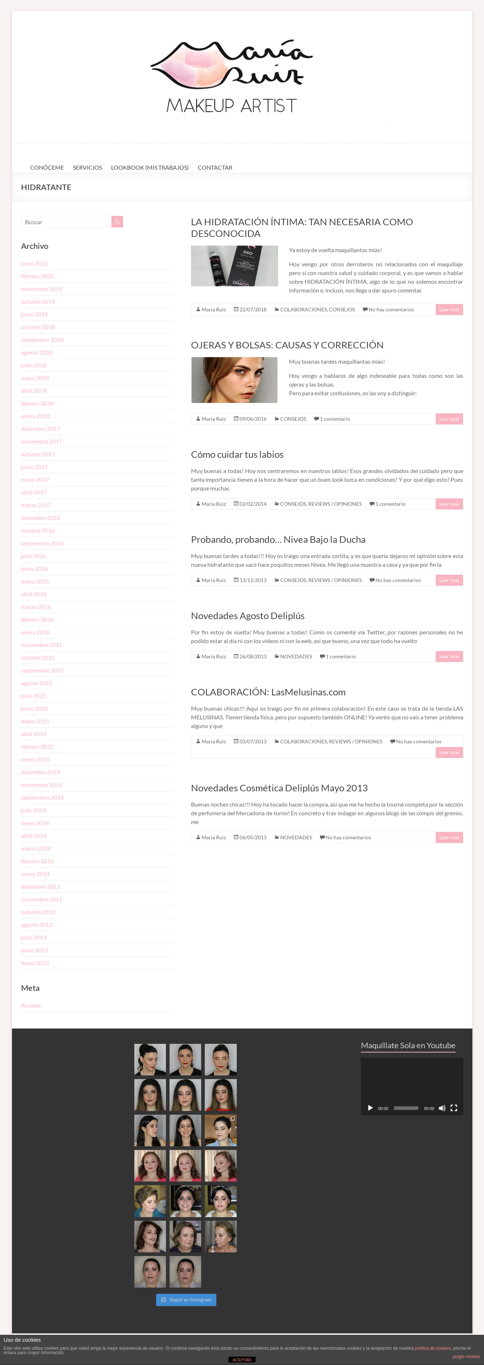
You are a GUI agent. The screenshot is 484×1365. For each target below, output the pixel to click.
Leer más (449, 309)
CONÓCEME (47, 167)
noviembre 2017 (41, 441)
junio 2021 (34, 263)
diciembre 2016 (40, 517)
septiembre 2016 (42, 543)
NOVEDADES (296, 656)
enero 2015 (35, 759)
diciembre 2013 (40, 886)
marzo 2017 (36, 504)
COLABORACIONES (303, 309)
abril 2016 (33, 593)
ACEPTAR (242, 1360)
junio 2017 (34, 466)
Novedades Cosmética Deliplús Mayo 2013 (279, 787)
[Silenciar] (442, 1108)
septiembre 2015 (42, 670)
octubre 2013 (38, 911)
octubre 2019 (38, 301)
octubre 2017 (38, 454)
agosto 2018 (36, 352)
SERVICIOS (87, 167)
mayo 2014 (35, 822)
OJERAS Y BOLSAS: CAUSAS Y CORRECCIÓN (287, 345)
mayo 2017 (35, 479)
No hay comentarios (391, 309)
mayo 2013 (35, 962)
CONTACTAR (215, 167)
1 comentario (335, 419)
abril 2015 (33, 733)
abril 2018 (33, 390)
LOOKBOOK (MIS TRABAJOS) (150, 167)
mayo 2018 (35, 377)
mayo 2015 (35, 721)
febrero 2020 (37, 275)
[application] (412, 1086)
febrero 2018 (37, 403)
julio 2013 (33, 937)
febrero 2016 (37, 619)
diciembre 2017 (40, 428)
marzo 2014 (36, 848)
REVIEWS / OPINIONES (335, 504)
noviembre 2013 (41, 899)
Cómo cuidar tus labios (237, 454)
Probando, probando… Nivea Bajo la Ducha (278, 539)
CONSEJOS (342, 309)
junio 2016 (34, 568)
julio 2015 (33, 695)
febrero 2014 (37, 860)
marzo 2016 (36, 606)
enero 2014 (35, 873)
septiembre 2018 (42, 339)
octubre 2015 (38, 657)
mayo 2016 (35, 581)
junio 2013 (34, 949)
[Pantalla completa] (453, 1108)
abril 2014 (33, 835)
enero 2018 (35, 415)
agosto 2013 (36, 924)
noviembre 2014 (41, 784)
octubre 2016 (38, 530)
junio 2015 (34, 708)
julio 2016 (33, 555)
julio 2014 (33, 810)
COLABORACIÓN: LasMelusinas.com (268, 692)
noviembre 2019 (41, 288)
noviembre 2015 (41, 644)
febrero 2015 (37, 746)
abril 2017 (33, 492)
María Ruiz (214, 309)
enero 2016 (35, 632)
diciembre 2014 (40, 771)
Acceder (31, 1005)
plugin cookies (466, 1356)
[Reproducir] (370, 1108)
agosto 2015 (36, 682)
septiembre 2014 (42, 797)
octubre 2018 (38, 326)
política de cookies (433, 1348)
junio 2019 (34, 314)
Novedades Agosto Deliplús (248, 615)
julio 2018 (33, 365)
